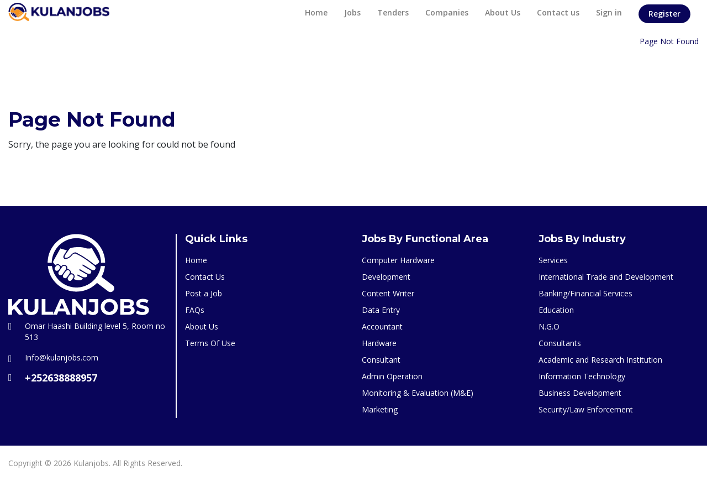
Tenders (393, 12)
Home (316, 12)
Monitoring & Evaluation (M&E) (417, 393)
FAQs (194, 310)
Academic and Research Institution (600, 359)
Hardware (379, 343)
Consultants (560, 343)
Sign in (609, 12)
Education (556, 310)
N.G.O (549, 326)
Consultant (381, 359)
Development (386, 276)
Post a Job (203, 293)
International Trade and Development (606, 276)
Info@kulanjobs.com (61, 357)
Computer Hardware (398, 260)
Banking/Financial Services (585, 293)
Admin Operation (392, 376)
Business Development (580, 393)
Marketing (380, 409)
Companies (446, 12)
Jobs (352, 12)
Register (664, 13)
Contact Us (205, 276)
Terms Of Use (210, 343)
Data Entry (381, 310)
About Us (502, 12)
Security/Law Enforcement (586, 409)
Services (553, 260)
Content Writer (388, 293)
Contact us (558, 12)
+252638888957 (61, 377)
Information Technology (582, 376)
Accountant (382, 326)
